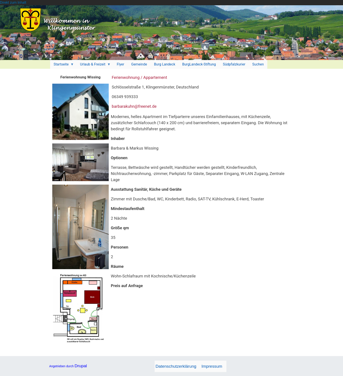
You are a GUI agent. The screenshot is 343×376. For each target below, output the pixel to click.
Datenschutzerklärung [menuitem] (176, 366)
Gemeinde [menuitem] (139, 64)
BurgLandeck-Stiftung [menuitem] (199, 64)
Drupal (81, 366)
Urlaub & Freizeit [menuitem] (94, 65)
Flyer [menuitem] (120, 64)
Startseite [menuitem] (62, 65)
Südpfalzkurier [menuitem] (234, 64)
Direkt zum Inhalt (13, 2)
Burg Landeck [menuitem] (164, 64)
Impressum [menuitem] (211, 366)
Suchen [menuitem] (258, 64)
